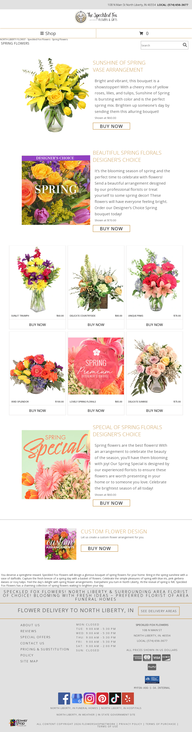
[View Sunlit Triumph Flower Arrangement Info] (37, 280)
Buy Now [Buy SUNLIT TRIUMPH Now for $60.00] (37, 324)
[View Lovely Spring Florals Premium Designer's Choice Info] (96, 366)
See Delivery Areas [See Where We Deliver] (159, 611)
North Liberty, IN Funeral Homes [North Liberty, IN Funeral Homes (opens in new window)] (74, 708)
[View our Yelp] (128, 703)
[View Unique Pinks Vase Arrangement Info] (154, 280)
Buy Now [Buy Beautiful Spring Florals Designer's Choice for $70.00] (111, 228)
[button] (152, 680)
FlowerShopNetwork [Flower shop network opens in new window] (99, 723)
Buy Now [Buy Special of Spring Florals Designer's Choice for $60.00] (111, 503)
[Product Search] (161, 45)
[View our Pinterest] (102, 703)
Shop (48, 33)
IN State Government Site (116, 714)
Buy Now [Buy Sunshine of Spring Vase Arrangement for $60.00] (111, 126)
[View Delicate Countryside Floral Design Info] (96, 280)
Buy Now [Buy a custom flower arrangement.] (99, 548)
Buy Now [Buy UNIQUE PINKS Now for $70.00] (154, 324)
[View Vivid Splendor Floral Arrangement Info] (37, 366)
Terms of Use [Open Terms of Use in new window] (107, 726)
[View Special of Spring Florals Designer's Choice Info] (56, 464)
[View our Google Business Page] (77, 703)
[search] (185, 45)
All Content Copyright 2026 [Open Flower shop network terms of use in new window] (59, 723)
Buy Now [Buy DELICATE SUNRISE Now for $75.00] (154, 410)
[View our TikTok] (115, 703)
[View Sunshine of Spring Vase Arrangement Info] (56, 94)
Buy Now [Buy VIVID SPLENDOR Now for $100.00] (37, 410)
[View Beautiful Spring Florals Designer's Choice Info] (56, 190)
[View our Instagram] (90, 703)
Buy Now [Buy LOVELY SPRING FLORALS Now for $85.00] (96, 410)
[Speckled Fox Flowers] (96, 23)
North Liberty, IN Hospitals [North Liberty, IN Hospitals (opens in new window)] (121, 708)
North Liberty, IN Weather (76, 714)
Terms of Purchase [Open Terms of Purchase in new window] (161, 723)
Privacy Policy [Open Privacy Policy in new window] (130, 723)
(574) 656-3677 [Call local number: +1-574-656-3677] (178, 5)
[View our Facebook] (64, 703)
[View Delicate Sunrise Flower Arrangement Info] (154, 366)
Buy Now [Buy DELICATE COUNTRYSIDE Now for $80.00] (96, 324)
